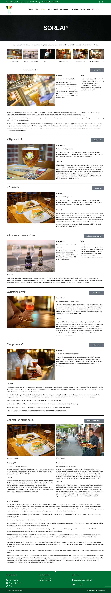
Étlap (37, 9)
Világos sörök (14, 61)
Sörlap (43, 9)
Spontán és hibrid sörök (97, 61)
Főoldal (31, 9)
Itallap (49, 9)
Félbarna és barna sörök (31, 61)
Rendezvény (64, 9)
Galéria (55, 9)
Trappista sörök (80, 61)
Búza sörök (47, 61)
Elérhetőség (74, 9)
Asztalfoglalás (85, 9)
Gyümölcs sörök (64, 61)
